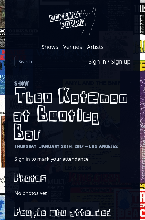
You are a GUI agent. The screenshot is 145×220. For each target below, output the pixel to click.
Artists (95, 46)
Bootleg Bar (57, 124)
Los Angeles (103, 146)
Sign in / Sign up (109, 61)
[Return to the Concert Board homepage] (72, 20)
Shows (49, 46)
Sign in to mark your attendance (51, 159)
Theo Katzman (72, 97)
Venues (72, 46)
